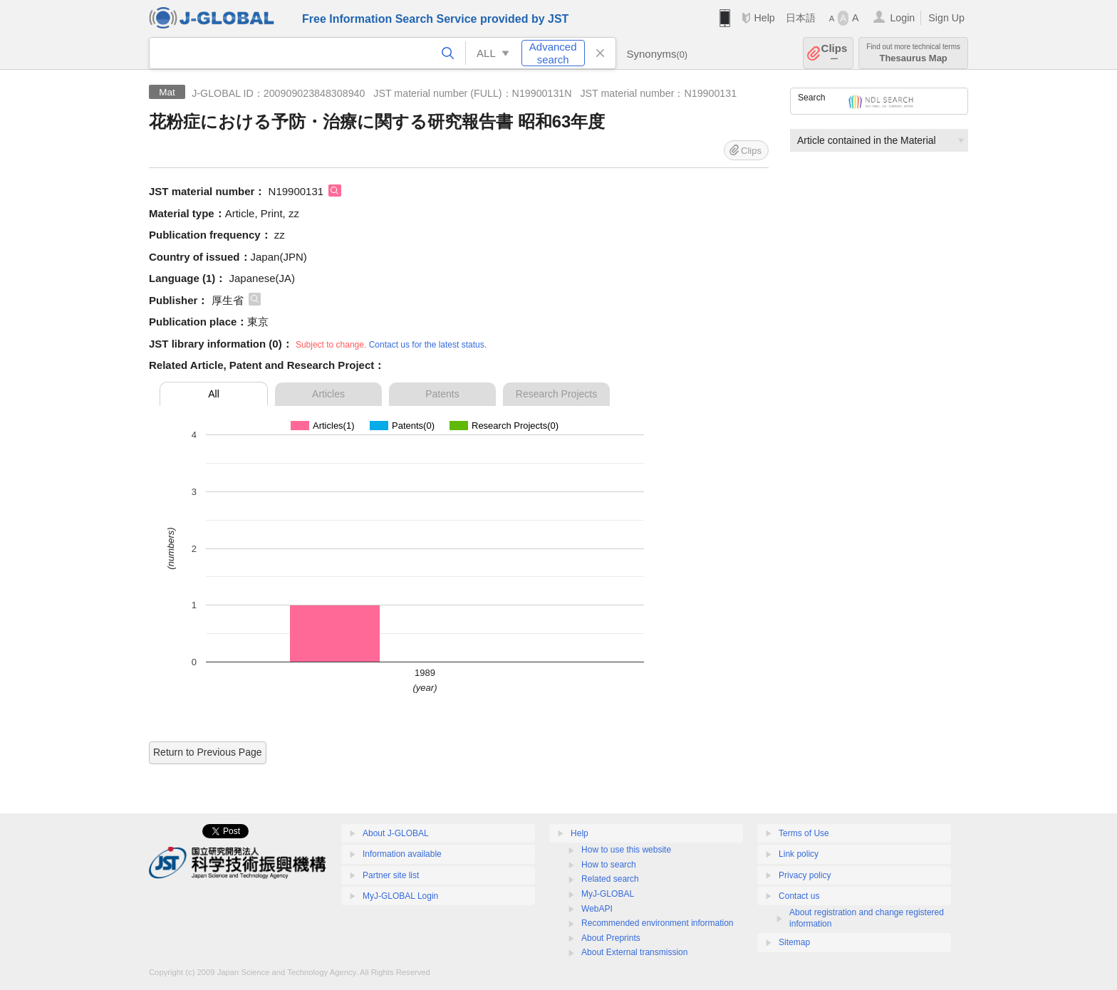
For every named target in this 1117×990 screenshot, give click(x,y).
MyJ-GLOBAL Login (400, 896)
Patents (442, 394)
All (213, 394)
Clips (834, 53)
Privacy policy (805, 875)
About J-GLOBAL (396, 833)
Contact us (799, 896)
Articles (328, 394)
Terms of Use (804, 833)
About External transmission (634, 952)
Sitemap (794, 942)
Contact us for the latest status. (428, 345)
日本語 (801, 18)
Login (902, 18)
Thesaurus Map (913, 53)
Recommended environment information (657, 923)
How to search (608, 865)
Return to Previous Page (207, 752)
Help (764, 18)
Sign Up (946, 18)
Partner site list (391, 875)
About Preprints (610, 938)
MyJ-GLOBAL (607, 894)
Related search (610, 879)
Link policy (799, 854)
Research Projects (556, 394)
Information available (402, 854)
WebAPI (597, 909)
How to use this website (626, 850)
